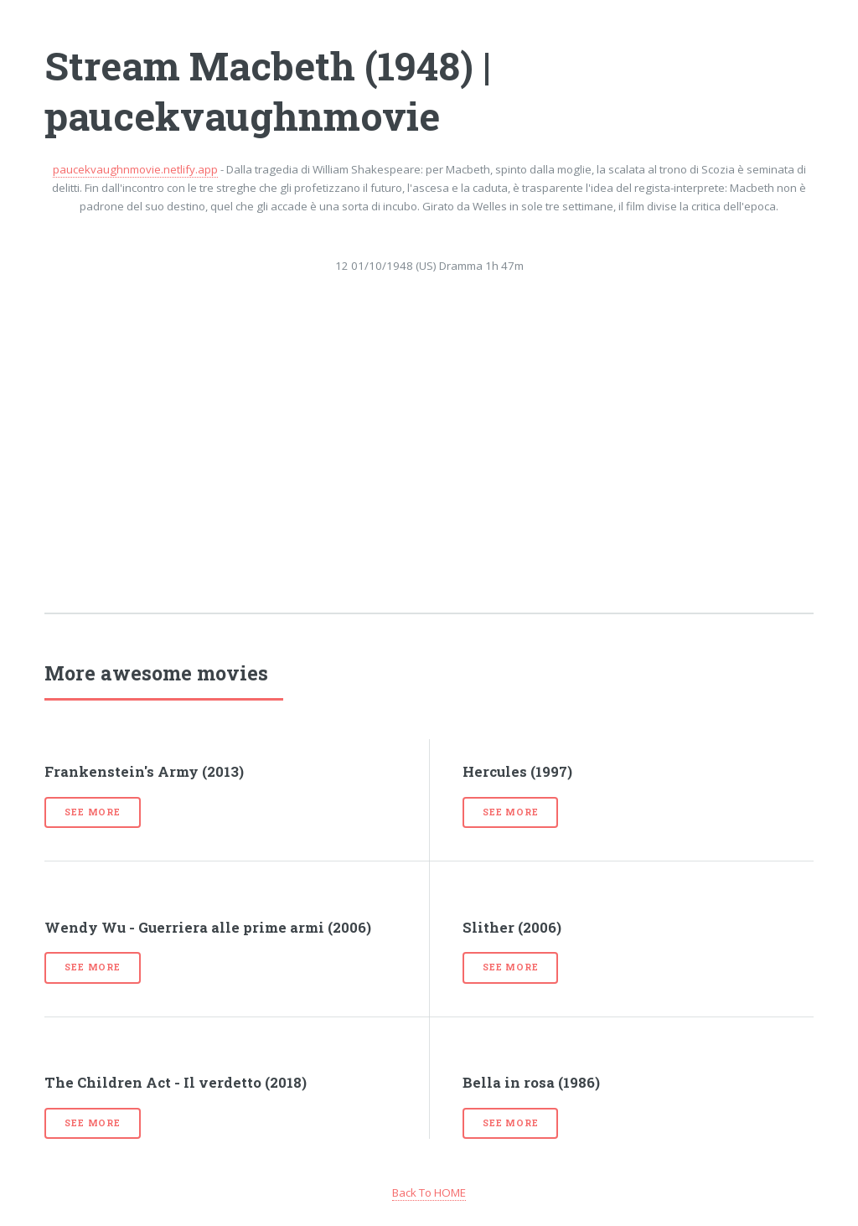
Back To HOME (429, 1192)
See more (92, 812)
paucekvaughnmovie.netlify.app (135, 169)
